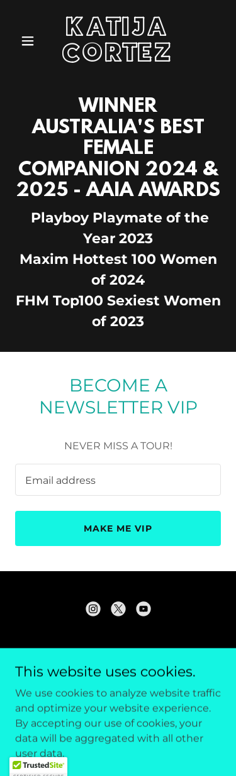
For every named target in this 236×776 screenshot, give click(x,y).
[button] (30, 40)
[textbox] (118, 480)
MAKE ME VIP (118, 528)
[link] (118, 58)
